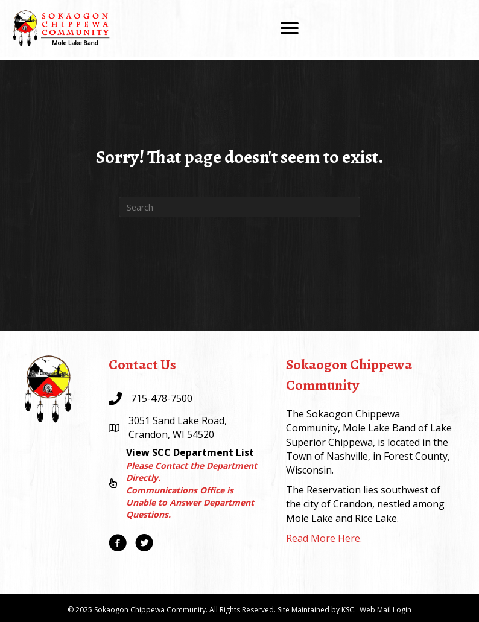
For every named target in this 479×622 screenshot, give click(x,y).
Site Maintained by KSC (316, 610)
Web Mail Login (385, 610)
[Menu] (289, 28)
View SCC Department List (190, 452)
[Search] (239, 207)
